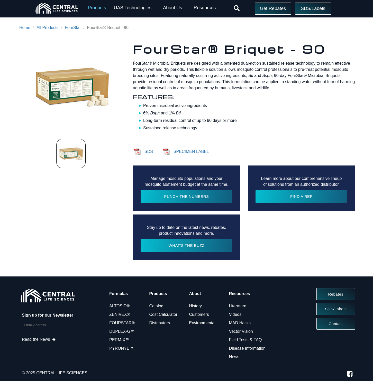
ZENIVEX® (119, 314)
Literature (238, 306)
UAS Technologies (132, 7)
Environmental (202, 323)
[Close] (364, 356)
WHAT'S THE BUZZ (187, 245)
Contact (336, 323)
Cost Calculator (163, 314)
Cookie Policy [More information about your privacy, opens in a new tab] (136, 355)
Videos (235, 314)
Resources (205, 7)
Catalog (156, 306)
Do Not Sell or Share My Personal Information (285, 344)
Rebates (335, 294)
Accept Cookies (285, 370)
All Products (47, 27)
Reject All (285, 357)
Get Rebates (273, 8)
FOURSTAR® (122, 323)
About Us (172, 7)
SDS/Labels (313, 8)
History (195, 306)
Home (24, 27)
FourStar (73, 27)
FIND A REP (301, 196)
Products (97, 7)
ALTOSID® (119, 306)
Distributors (159, 323)
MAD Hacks (240, 323)
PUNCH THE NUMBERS (186, 196)
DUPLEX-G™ (121, 331)
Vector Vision (241, 331)
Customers (199, 314)
